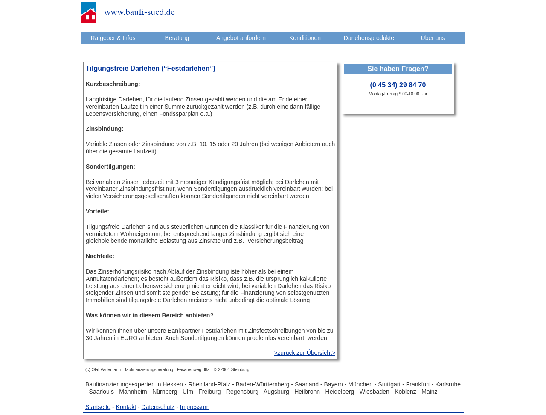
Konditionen (305, 38)
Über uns (433, 38)
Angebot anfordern (241, 38)
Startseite (97, 406)
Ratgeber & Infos (112, 38)
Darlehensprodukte (369, 38)
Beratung (177, 38)
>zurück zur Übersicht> (304, 352)
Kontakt (126, 406)
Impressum (194, 406)
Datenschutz (158, 406)
